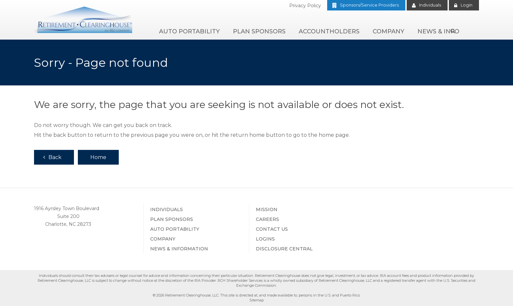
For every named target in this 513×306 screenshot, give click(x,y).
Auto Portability (189, 31)
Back (55, 157)
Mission (266, 209)
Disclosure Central (284, 249)
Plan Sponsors (259, 31)
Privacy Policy (305, 6)
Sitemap (256, 300)
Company (388, 31)
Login (466, 5)
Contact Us (272, 229)
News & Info (438, 31)
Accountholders (329, 31)
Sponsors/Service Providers (369, 5)
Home (98, 157)
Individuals (430, 5)
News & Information (179, 249)
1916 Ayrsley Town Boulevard (66, 208)
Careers (267, 219)
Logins (265, 239)
